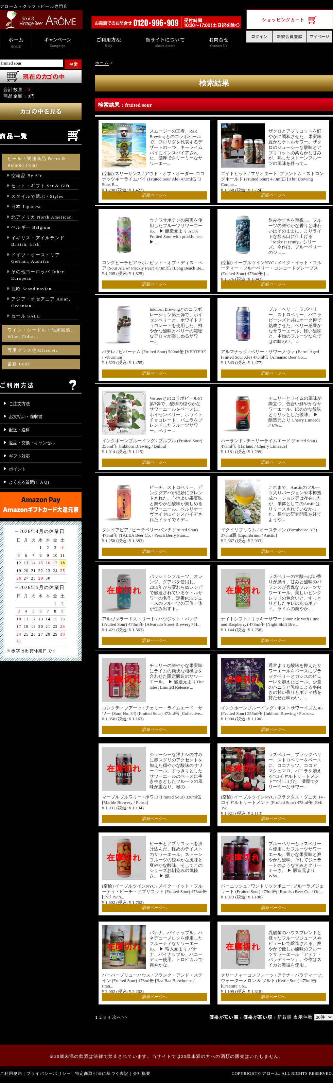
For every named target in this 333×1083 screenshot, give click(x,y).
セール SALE (25, 316)
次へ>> (120, 1017)
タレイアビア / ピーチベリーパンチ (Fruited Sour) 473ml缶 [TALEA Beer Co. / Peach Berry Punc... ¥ (150, 535)
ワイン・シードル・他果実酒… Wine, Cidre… (41, 333)
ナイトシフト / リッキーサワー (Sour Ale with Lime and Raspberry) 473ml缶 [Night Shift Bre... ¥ (270, 624)
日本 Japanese (26, 206)
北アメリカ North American (41, 217)
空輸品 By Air (26, 175)
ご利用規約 (11, 1073)
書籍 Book (18, 363)
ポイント (17, 468)
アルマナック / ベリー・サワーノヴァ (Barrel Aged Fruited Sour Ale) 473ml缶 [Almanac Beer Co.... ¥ (270, 357)
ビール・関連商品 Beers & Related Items (36, 162)
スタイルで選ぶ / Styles (37, 196)
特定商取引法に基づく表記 (102, 1073)
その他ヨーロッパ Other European (37, 275)
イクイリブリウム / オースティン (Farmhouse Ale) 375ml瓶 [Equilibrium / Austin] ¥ (269, 535)
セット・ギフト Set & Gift (40, 185)
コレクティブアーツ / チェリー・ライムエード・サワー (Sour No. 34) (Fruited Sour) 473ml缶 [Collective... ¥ (153, 713)
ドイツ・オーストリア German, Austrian (35, 258)
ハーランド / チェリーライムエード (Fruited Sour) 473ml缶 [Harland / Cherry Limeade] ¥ (269, 446)
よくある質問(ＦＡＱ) (29, 482)
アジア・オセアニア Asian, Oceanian (41, 302)
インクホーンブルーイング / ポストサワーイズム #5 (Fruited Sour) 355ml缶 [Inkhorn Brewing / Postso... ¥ (271, 713)
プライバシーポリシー (49, 1073)
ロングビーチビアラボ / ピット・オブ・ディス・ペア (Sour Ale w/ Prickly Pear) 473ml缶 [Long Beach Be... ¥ (153, 268)
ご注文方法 (19, 403)
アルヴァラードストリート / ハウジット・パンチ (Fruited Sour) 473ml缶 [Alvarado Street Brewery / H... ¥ (151, 624)
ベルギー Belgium (31, 227)
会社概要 (142, 1073)
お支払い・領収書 (25, 416)
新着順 (284, 1017)
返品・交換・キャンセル (32, 442)
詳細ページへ (154, 195)
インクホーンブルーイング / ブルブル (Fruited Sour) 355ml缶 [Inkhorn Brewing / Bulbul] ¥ (152, 446)
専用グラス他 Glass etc (32, 350)
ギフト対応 (19, 456)
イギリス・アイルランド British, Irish (38, 241)
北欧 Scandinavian (31, 288)
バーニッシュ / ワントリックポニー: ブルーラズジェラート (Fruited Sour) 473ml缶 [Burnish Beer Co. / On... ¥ (272, 891)
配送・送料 (19, 429)
